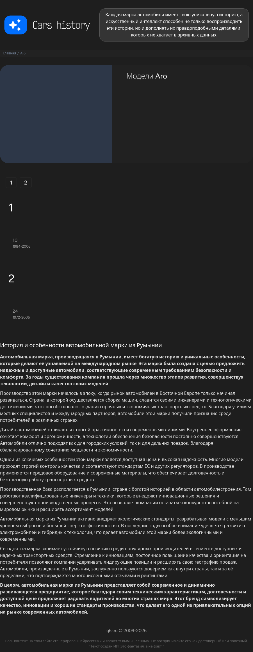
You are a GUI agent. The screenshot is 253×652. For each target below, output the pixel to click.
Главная (9, 53)
